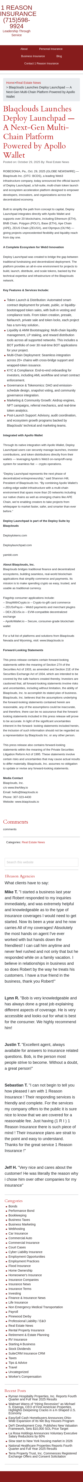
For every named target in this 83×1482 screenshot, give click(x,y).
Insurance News (20, 1284)
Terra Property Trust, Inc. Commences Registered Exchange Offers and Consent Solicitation (43, 1455)
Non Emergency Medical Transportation (36, 1307)
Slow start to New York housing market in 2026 (41, 1441)
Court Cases (17, 1247)
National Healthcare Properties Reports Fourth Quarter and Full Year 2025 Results (40, 1447)
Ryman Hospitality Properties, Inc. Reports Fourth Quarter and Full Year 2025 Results (43, 1397)
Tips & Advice (18, 1362)
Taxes (13, 1358)
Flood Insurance (20, 1266)
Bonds (13, 1206)
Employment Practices (24, 1261)
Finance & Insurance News (27, 1298)
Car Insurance (18, 1233)
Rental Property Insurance (27, 1330)
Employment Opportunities (27, 1256)
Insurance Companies (24, 1280)
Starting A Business (22, 1344)
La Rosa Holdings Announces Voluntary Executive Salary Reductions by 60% (43, 1434)
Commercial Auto (20, 1238)
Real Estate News (33, 842)
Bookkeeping (18, 1215)
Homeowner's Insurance (25, 1275)
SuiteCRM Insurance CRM (27, 1353)
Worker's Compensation (25, 1376)
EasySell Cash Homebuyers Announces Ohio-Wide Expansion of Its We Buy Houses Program (41, 1419)
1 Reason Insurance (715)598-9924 (18, 17)
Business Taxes (19, 1220)
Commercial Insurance (24, 1242)
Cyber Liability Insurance (25, 1252)
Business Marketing (22, 1224)
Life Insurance (18, 1302)
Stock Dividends (20, 1349)
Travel (13, 1367)
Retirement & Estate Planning (29, 1335)
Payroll (13, 1311)
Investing (15, 1293)
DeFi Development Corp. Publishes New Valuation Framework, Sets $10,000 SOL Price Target (43, 1427)
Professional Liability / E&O (27, 1321)
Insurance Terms (20, 1289)
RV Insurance (18, 1339)
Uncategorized (19, 1372)
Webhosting (17, 1229)
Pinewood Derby (20, 1316)
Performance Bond (22, 1210)
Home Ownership (21, 1270)
